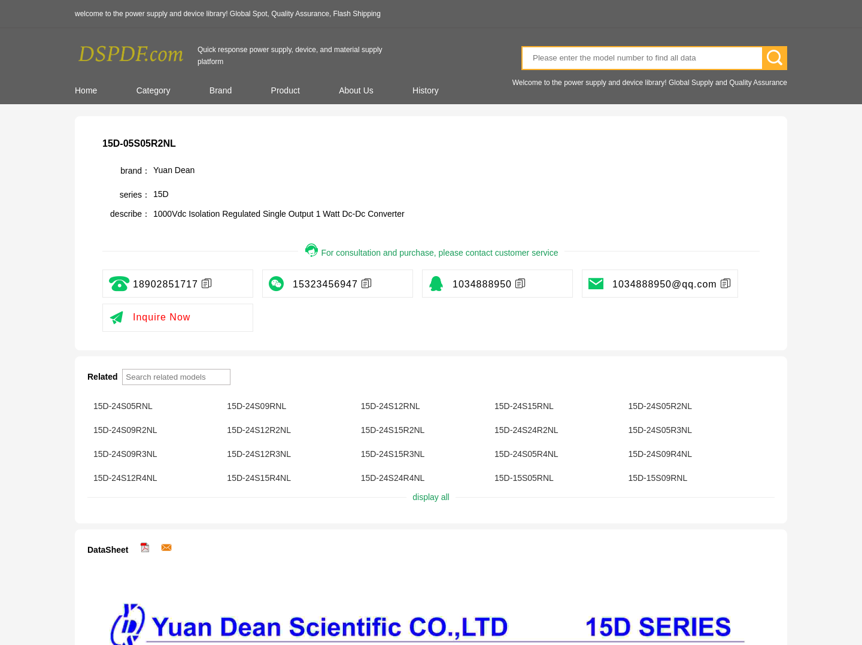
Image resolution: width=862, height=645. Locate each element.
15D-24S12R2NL (259, 430)
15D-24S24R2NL (526, 430)
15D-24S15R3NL (393, 454)
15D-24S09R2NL (125, 430)
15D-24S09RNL (256, 406)
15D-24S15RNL (524, 406)
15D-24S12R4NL (125, 478)
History (425, 90)
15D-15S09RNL (657, 478)
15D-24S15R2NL (393, 430)
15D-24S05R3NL (660, 430)
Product (285, 90)
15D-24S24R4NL (393, 478)
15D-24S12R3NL (259, 454)
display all (430, 497)
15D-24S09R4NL (660, 454)
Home (86, 90)
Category (153, 90)
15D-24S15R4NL (259, 478)
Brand (221, 90)
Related (103, 376)
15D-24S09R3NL (125, 454)
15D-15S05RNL (524, 478)
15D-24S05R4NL (526, 454)
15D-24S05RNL (123, 406)
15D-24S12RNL (390, 406)
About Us (356, 90)
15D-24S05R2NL (660, 406)
